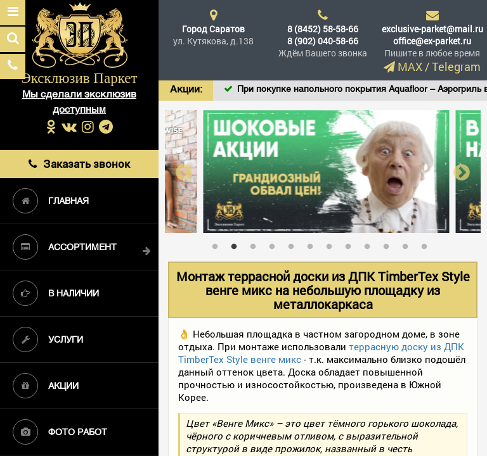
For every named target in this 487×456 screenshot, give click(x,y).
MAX (410, 66)
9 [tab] (370, 244)
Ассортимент (65, 247)
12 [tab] (427, 244)
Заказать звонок (79, 163)
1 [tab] (218, 244)
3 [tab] (256, 244)
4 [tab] (275, 244)
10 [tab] (389, 244)
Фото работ (60, 432)
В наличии (56, 293)
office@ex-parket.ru (432, 41)
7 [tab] (332, 244)
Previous (183, 171)
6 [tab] (313, 244)
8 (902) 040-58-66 (322, 41)
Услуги (48, 339)
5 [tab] (294, 244)
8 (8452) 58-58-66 (322, 29)
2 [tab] (237, 244)
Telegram (456, 66)
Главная (51, 200)
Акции (46, 385)
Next (461, 171)
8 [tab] (351, 244)
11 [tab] (408, 244)
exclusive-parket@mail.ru (432, 29)
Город (213, 29)
